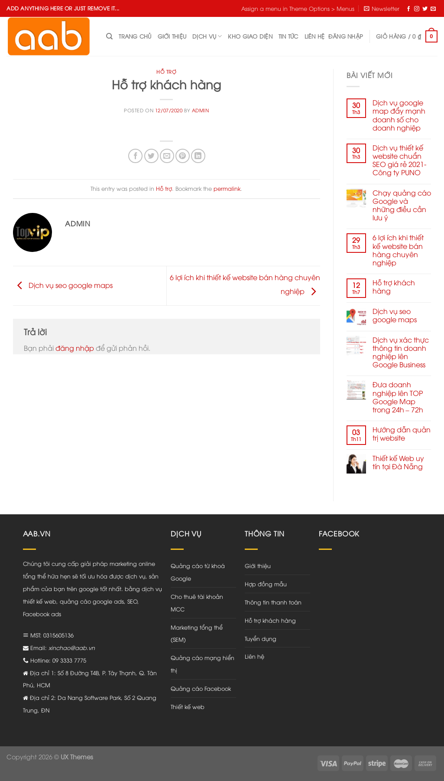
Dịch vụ (207, 36)
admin (200, 110)
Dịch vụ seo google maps (63, 284)
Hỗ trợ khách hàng (394, 286)
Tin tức (288, 36)
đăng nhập (74, 348)
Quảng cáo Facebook (201, 688)
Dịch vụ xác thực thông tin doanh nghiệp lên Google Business (401, 352)
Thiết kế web (187, 706)
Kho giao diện (250, 36)
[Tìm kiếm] (109, 36)
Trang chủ (135, 36)
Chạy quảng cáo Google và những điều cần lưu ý (402, 205)
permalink (227, 188)
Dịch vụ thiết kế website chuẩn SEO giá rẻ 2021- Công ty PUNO (399, 160)
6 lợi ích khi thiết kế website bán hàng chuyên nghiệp (398, 250)
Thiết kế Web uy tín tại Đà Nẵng (398, 462)
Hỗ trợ (166, 71)
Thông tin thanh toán (273, 602)
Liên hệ (315, 36)
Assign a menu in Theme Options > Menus (297, 8)
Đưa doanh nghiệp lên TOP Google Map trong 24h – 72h (398, 397)
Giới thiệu (172, 36)
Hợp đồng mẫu (266, 584)
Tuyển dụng (260, 638)
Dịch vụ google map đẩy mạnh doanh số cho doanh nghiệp (399, 115)
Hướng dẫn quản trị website (402, 433)
